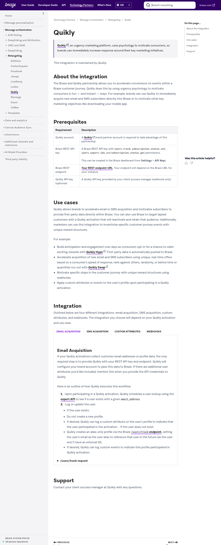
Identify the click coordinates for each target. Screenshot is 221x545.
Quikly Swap (96, 267)
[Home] (8, 16)
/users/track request (74, 461)
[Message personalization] (19, 23)
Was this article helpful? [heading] (200, 158)
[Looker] (14, 87)
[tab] (69, 331)
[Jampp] (15, 76)
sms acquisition (97, 331)
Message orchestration (91, 19)
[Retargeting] (15, 56)
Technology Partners (64, 19)
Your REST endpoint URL (97, 168)
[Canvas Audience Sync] (18, 127)
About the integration (197, 28)
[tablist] (116, 331)
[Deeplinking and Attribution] (24, 40)
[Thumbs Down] (192, 164)
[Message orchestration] (18, 30)
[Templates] (14, 113)
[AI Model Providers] (16, 152)
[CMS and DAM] (16, 45)
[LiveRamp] (16, 81)
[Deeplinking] (15, 50)
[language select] (125, 5)
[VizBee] (15, 107)
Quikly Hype (94, 252)
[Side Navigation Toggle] (43, 13)
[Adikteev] (16, 61)
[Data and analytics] (16, 120)
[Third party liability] (16, 159)
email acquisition (68, 331)
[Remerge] (16, 97)
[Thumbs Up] (187, 164)
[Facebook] (16, 71)
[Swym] (14, 102)
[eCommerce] (12, 134)
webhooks (154, 331)
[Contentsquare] (19, 66)
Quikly (61, 45)
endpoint (146, 432)
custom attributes (127, 331)
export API (68, 399)
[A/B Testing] (15, 35)
